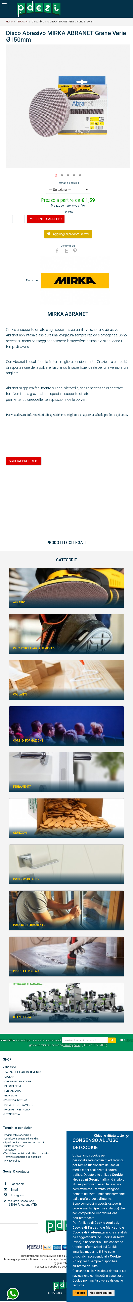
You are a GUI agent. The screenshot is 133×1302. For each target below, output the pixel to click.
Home (9, 21)
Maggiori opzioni (101, 1292)
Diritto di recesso (14, 1146)
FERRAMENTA (12, 1090)
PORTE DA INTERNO (15, 1100)
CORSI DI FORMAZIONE (17, 1081)
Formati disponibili (68, 182)
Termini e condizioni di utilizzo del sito (26, 1153)
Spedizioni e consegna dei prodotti (24, 1142)
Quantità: (68, 211)
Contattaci (10, 1149)
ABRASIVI (22, 21)
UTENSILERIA (12, 1114)
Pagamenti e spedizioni (18, 1134)
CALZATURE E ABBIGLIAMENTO (22, 1072)
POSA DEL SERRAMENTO (19, 1104)
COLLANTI (10, 1076)
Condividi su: (68, 245)
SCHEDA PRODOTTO (24, 461)
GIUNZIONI (10, 1095)
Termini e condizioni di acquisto (22, 1156)
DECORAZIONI (12, 1086)
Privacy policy (72, 1045)
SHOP (7, 1059)
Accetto (80, 1292)
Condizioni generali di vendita (21, 1138)
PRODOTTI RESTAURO (17, 1109)
